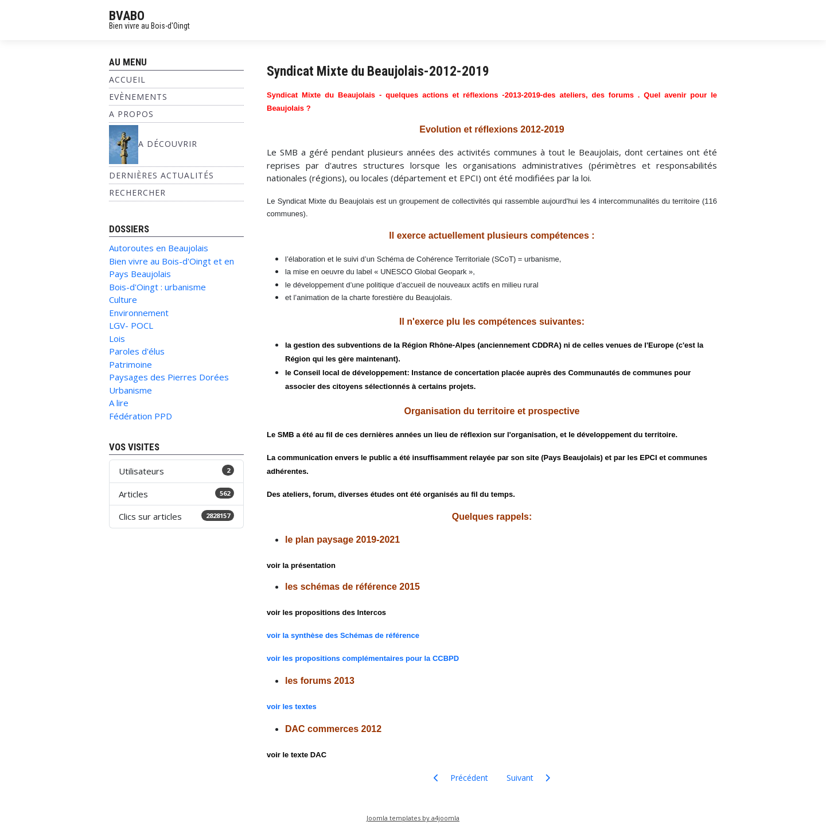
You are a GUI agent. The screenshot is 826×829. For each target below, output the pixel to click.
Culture (123, 299)
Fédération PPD (140, 416)
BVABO (127, 16)
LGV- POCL (131, 325)
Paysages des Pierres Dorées (169, 377)
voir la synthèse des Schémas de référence (343, 635)
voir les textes (292, 706)
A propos (131, 113)
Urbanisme (130, 390)
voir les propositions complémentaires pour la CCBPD (363, 658)
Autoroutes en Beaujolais (158, 248)
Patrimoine (130, 364)
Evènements (138, 96)
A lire (118, 402)
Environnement (139, 312)
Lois (117, 338)
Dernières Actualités (161, 175)
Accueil (127, 79)
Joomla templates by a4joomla (413, 818)
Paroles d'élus (137, 351)
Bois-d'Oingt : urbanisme (157, 287)
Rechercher (137, 192)
